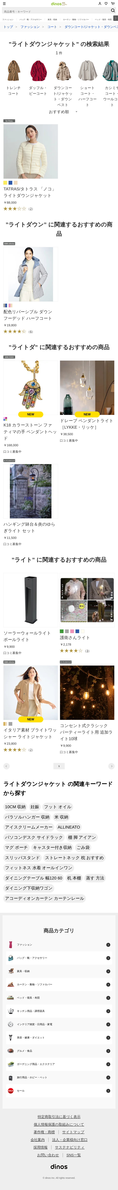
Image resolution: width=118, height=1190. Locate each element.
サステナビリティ (70, 1147)
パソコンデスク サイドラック (34, 837)
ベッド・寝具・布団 (103, 19)
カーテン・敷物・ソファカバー (76, 19)
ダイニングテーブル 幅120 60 (33, 878)
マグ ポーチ (16, 847)
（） (19, 209)
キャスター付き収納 (52, 847)
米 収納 (61, 817)
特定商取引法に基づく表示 (59, 1117)
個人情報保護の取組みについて (59, 1124)
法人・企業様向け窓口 (70, 1140)
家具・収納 (52, 19)
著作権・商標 (44, 1132)
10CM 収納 (15, 807)
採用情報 (40, 1147)
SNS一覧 (73, 1155)
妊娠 (35, 807)
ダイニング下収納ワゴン (29, 888)
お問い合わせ (48, 1155)
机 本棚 (74, 878)
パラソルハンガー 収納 (27, 817)
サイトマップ (73, 1132)
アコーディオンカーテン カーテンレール (44, 898)
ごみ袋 (83, 847)
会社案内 (38, 1140)
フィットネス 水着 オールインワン (38, 868)
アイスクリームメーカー (29, 827)
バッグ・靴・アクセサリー (30, 19)
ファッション (7, 19)
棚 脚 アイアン (82, 837)
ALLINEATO (69, 827)
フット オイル (57, 807)
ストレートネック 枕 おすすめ (74, 857)
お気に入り (106, 3)
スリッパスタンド (22, 857)
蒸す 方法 (95, 878)
